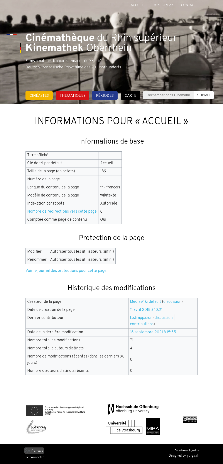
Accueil (138, 5)
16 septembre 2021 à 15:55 (153, 332)
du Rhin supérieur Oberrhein (101, 43)
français (37, 450)
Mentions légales (187, 450)
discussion (172, 302)
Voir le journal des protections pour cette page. (66, 271)
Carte (130, 95)
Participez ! (162, 5)
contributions (142, 324)
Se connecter (34, 457)
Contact (188, 5)
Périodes (105, 95)
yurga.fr (193, 455)
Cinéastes (39, 95)
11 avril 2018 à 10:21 (146, 310)
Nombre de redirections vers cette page (62, 212)
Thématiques (72, 95)
